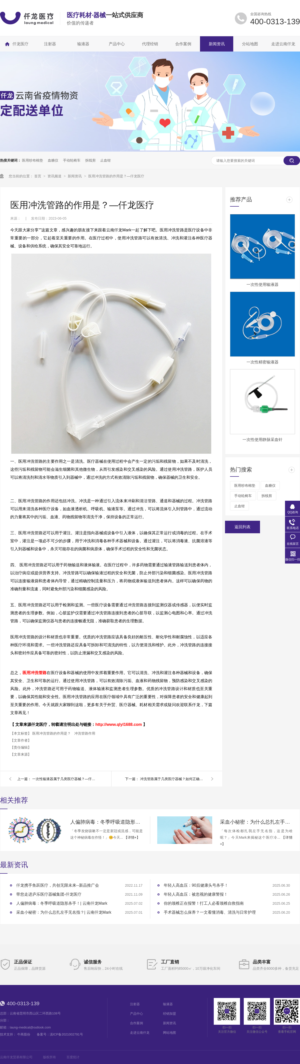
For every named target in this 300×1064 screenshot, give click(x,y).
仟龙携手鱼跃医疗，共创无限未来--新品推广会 (57, 885)
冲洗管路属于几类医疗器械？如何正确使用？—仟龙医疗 (172, 779)
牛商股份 (23, 1034)
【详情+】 (132, 837)
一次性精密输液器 (262, 362)
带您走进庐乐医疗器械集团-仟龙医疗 (49, 894)
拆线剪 (90, 160)
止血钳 (105, 160)
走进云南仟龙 (140, 1032)
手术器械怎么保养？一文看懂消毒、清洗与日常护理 (210, 912)
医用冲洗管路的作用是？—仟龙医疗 (116, 176)
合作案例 (136, 1023)
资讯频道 (55, 176)
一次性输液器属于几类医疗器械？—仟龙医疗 (64, 779)
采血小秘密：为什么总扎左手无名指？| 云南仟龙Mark (256, 822)
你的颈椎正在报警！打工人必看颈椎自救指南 (204, 903)
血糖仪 (53, 160)
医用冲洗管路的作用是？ (52, 733)
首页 (38, 176)
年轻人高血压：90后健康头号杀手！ (196, 885)
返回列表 (242, 527)
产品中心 (136, 1013)
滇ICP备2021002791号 (66, 1034)
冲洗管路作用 (84, 733)
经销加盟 (169, 1013)
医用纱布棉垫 (32, 160)
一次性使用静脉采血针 (262, 439)
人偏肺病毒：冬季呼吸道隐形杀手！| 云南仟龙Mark (106, 822)
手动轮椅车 (71, 160)
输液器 (168, 1004)
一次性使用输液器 (262, 284)
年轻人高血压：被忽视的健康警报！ (196, 894)
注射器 (135, 1004)
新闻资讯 (75, 176)
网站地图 (169, 1032)
